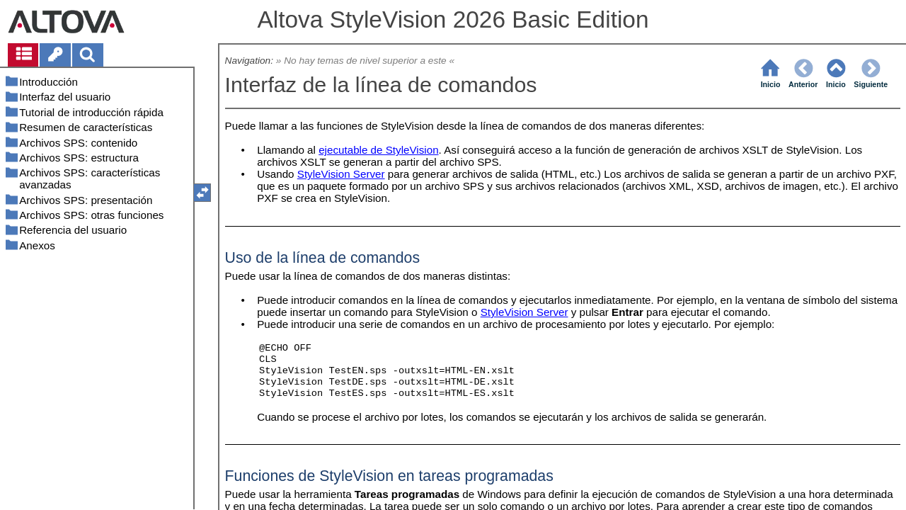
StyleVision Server (341, 174)
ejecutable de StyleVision (378, 150)
